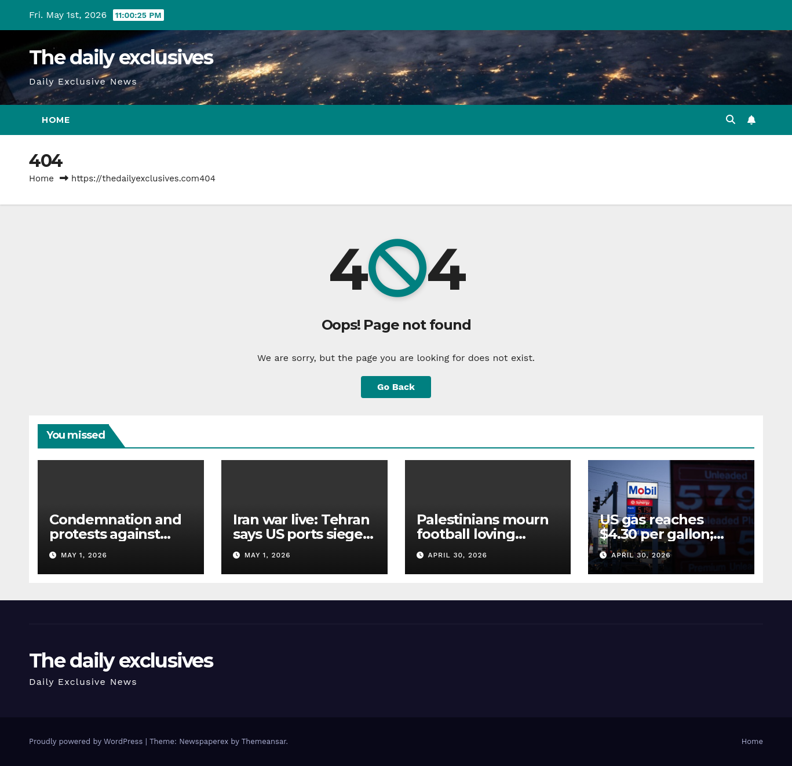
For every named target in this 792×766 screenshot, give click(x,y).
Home (56, 120)
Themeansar (264, 741)
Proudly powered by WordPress (87, 741)
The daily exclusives (121, 57)
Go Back (396, 386)
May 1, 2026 (84, 555)
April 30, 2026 (457, 555)
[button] (730, 119)
